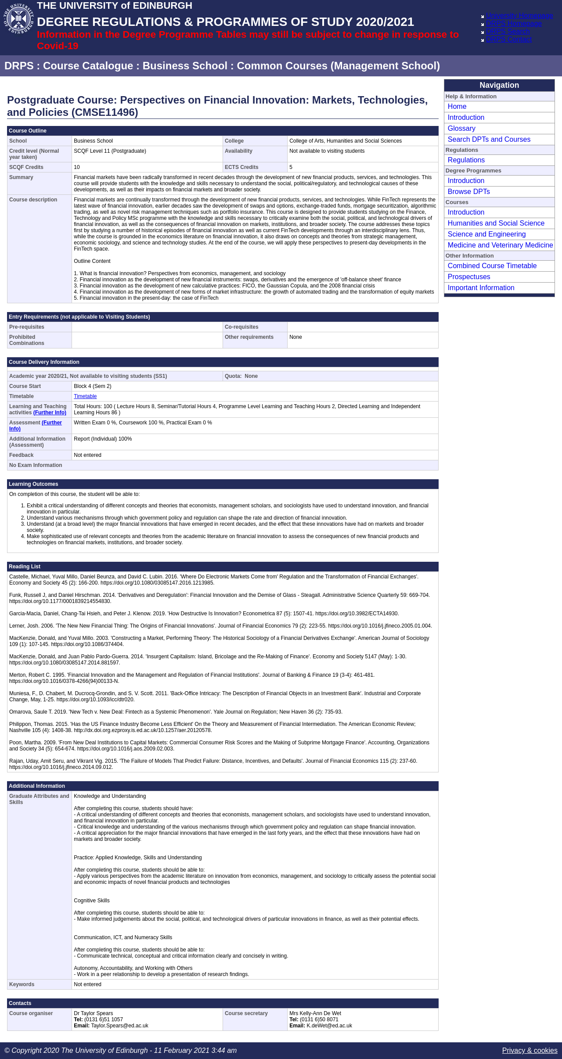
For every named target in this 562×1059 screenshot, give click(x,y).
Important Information (481, 287)
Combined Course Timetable (492, 265)
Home (457, 106)
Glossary (462, 128)
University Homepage (519, 15)
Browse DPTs (469, 191)
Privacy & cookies (530, 1050)
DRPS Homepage (514, 23)
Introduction (466, 117)
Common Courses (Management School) (338, 66)
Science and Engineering (487, 234)
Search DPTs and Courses (489, 139)
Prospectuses (469, 276)
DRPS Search (508, 31)
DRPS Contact (509, 39)
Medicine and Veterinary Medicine (500, 245)
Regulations (466, 160)
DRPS (19, 66)
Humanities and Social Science (496, 223)
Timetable (85, 396)
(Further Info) (49, 412)
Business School (185, 66)
